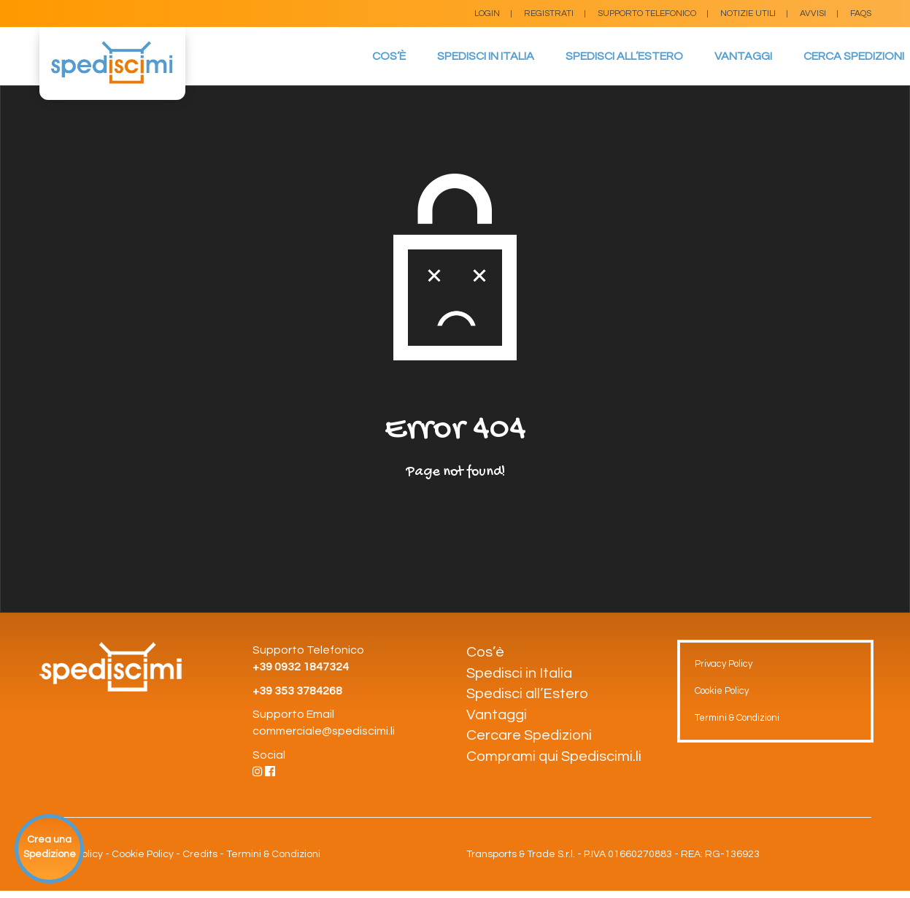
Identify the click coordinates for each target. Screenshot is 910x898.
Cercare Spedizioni (529, 735)
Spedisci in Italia (485, 56)
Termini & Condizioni (737, 718)
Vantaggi (743, 56)
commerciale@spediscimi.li (323, 731)
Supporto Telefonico (647, 13)
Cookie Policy (722, 691)
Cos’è (389, 56)
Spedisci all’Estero (624, 56)
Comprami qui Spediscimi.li (553, 756)
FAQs (860, 13)
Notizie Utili (748, 13)
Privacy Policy (723, 664)
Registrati (549, 13)
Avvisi (813, 13)
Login (487, 13)
